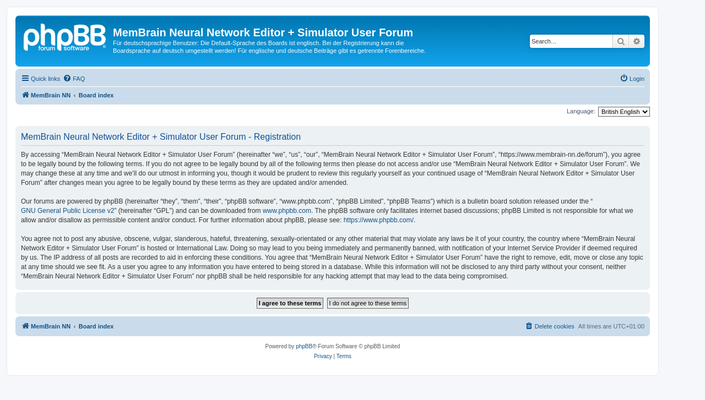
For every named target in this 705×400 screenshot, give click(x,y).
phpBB (304, 346)
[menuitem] (74, 78)
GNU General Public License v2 (67, 211)
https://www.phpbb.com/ (379, 220)
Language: (581, 111)
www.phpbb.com (287, 211)
